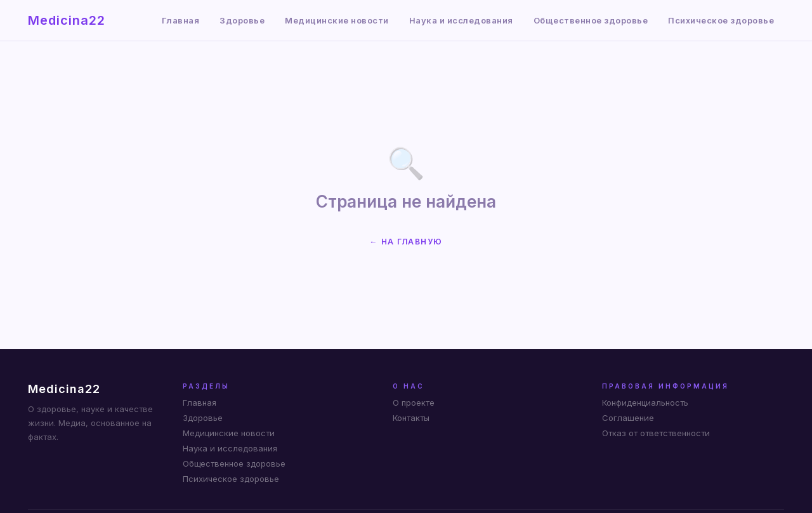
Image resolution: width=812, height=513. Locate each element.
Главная (181, 20)
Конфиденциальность (645, 402)
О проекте (414, 402)
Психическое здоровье (721, 20)
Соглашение (628, 418)
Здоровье (242, 20)
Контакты (411, 418)
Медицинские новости (337, 20)
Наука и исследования (461, 20)
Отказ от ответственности (656, 433)
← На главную (406, 241)
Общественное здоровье (591, 20)
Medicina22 (66, 20)
